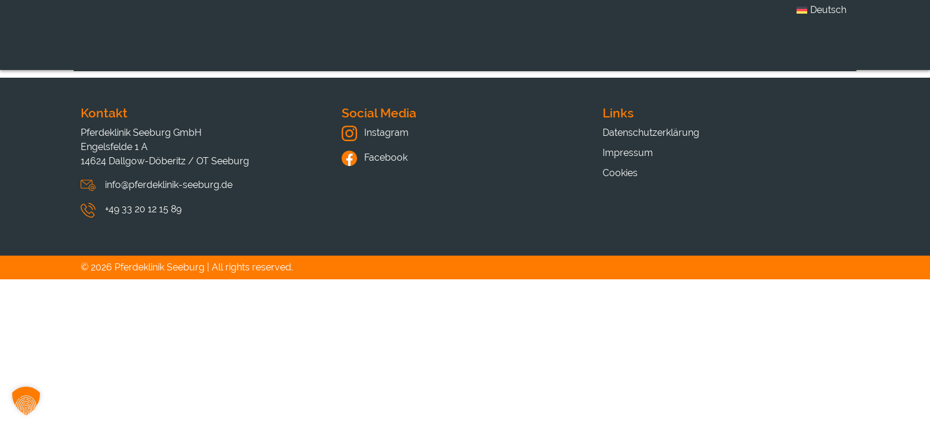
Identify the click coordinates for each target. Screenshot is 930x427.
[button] (26, 401)
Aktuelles (625, 49)
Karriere (524, 49)
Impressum (628, 152)
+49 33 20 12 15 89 (143, 209)
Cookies (620, 173)
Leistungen (418, 49)
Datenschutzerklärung (651, 132)
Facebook (374, 157)
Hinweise (729, 49)
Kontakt (829, 49)
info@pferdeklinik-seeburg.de (168, 184)
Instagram (375, 132)
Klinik (318, 49)
